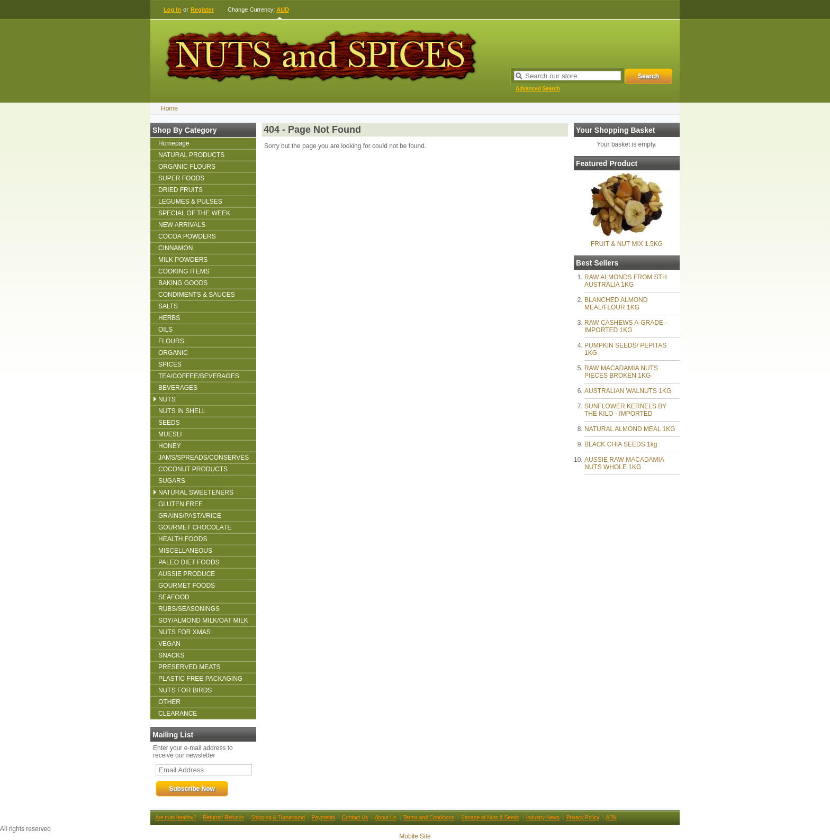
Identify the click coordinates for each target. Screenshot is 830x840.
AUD (282, 9)
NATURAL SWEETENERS (195, 492)
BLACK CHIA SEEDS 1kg (620, 444)
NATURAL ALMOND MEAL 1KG (629, 429)
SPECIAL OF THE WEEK (194, 213)
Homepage (174, 143)
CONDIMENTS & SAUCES (196, 294)
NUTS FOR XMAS (184, 632)
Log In (172, 9)
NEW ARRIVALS (181, 225)
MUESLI (170, 434)
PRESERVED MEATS (189, 667)
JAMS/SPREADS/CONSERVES (203, 457)
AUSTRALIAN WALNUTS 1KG (627, 391)
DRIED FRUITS (180, 190)
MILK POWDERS (183, 259)
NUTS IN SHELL (181, 411)
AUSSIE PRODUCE (186, 574)
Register (202, 9)
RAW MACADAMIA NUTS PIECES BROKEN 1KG (621, 371)
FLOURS (171, 341)
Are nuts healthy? (175, 817)
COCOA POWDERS (187, 236)
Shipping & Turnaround (278, 817)
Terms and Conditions (429, 817)
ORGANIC (173, 353)
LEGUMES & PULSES (190, 201)
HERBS (169, 318)
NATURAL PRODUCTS (191, 155)
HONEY (169, 446)
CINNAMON (175, 248)
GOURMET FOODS (186, 585)
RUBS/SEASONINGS (189, 609)
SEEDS (169, 422)
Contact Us (355, 817)
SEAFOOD (174, 597)
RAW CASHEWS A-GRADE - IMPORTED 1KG (625, 326)
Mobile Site (414, 836)
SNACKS (171, 655)
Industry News (543, 817)
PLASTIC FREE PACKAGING (200, 678)
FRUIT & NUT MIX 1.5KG (627, 244)
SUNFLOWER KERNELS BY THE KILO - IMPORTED (625, 410)
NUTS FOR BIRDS (185, 690)
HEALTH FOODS (182, 539)
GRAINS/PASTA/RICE (189, 515)
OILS (165, 329)
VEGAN (169, 643)
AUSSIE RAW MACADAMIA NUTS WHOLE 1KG (624, 463)
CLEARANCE (177, 713)
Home (169, 108)
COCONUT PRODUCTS (193, 469)
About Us (385, 817)
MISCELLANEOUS (185, 550)
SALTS (168, 306)
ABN (611, 817)
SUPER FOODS (181, 178)
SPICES (170, 364)
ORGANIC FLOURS (186, 166)
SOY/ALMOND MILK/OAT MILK (203, 620)
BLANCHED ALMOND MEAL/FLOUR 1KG (615, 303)
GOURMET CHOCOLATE (194, 527)
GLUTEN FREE (180, 504)
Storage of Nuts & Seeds (490, 817)
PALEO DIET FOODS (189, 562)
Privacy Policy (582, 817)
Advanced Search (538, 89)
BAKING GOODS (183, 283)
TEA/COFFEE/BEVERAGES (198, 376)
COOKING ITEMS (184, 271)
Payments (323, 817)
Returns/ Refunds (223, 817)
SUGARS (171, 481)
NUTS (167, 399)
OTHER (169, 702)
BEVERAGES (177, 387)
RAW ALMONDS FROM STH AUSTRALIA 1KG (625, 280)
